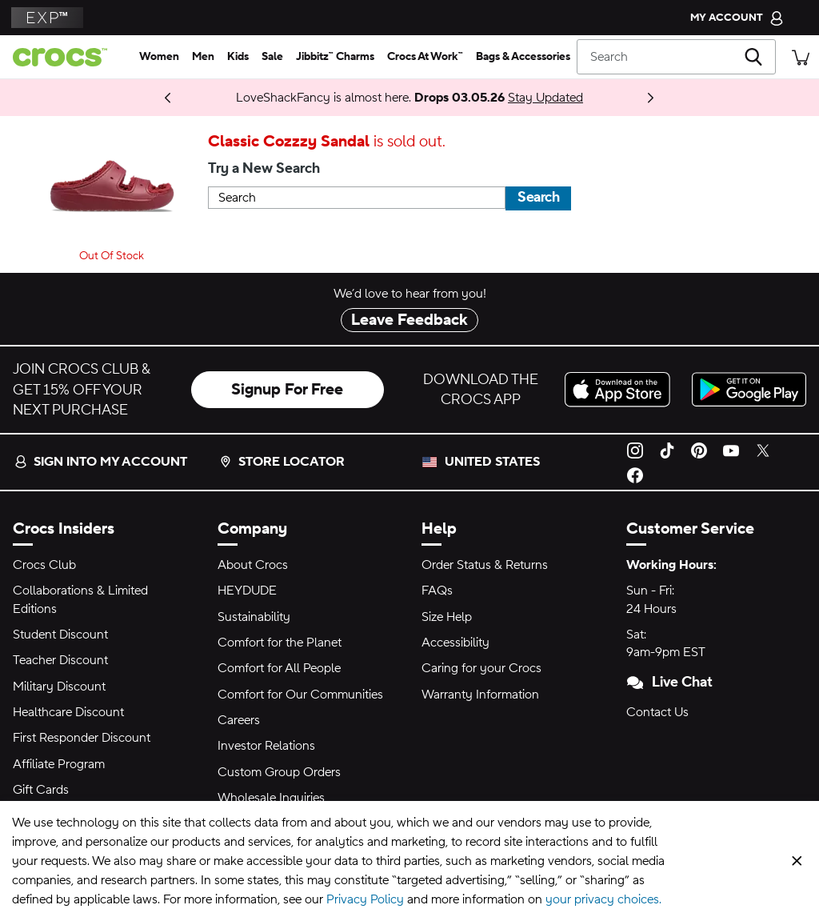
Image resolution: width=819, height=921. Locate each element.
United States (492, 462)
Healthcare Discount (68, 712)
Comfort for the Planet (280, 643)
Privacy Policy (365, 899)
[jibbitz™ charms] (335, 56)
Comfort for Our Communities (300, 695)
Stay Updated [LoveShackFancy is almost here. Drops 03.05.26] (545, 98)
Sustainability (254, 617)
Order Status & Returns (484, 565)
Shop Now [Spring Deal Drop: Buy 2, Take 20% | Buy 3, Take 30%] (153, 98)
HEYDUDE (247, 591)
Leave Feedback (409, 320)
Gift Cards (41, 790)
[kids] (238, 56)
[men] (203, 56)
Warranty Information (480, 695)
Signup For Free (287, 389)
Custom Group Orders (279, 772)
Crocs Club (44, 565)
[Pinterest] (699, 450)
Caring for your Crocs (481, 668)
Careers (239, 720)
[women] (159, 56)
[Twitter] (763, 450)
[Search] (676, 56)
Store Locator (282, 462)
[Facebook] (635, 474)
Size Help (446, 617)
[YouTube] (731, 450)
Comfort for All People (279, 668)
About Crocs (253, 565)
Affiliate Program (59, 764)
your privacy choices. (603, 899)
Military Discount (59, 687)
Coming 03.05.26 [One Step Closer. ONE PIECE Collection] (121, 98)
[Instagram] (635, 450)
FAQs (437, 591)
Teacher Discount (60, 660)
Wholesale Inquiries (271, 798)
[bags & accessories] (523, 56)
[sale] (272, 56)
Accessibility (455, 643)
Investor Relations (266, 746)
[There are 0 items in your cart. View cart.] (800, 56)
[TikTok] (667, 450)
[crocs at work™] (425, 56)
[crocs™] (66, 57)
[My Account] (737, 17)
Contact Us (657, 712)
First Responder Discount (81, 738)
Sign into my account (100, 462)
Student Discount (60, 635)
